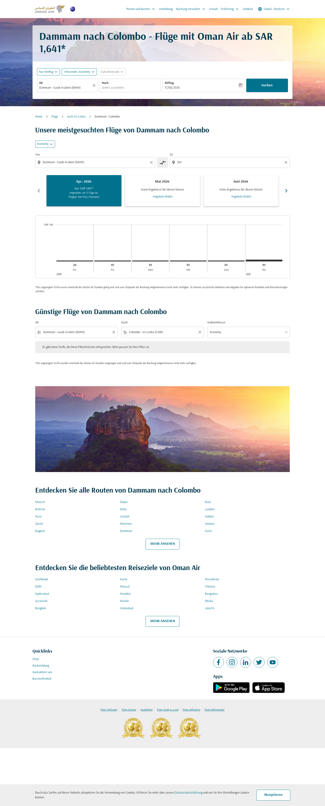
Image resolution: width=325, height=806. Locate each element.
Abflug (169, 83)
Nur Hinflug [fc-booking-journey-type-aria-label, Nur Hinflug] (46, 72)
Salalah (124, 516)
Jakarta (209, 608)
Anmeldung (166, 9)
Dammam (126, 531)
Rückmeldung (40, 665)
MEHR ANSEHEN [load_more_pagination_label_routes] (162, 544)
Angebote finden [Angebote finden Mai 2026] (163, 196)
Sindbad (248, 9)
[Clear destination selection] (287, 162)
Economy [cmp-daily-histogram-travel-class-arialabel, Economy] (43, 144)
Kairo (208, 531)
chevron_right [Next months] (286, 190)
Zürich (39, 524)
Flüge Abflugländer (214, 710)
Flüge (54, 116)
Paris (38, 516)
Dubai (124, 502)
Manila (124, 601)
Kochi (123, 579)
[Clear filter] (113, 332)
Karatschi (41, 601)
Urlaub (213, 9)
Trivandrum (212, 579)
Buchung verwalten (191, 9)
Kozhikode (41, 579)
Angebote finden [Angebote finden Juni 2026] (241, 196)
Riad (208, 502)
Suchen (267, 85)
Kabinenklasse (216, 322)
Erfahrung (231, 9)
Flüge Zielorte (129, 710)
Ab (41, 83)
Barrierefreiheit (41, 679)
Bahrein (40, 509)
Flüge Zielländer (108, 710)
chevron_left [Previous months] (38, 190)
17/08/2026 (172, 87)
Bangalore (211, 594)
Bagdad (40, 531)
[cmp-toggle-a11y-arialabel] (162, 162)
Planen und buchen (141, 9)
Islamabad (126, 608)
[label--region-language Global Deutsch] (274, 9)
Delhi (38, 586)
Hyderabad (42, 594)
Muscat (40, 502)
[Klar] (95, 85)
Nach (105, 83)
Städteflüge (146, 710)
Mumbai (125, 594)
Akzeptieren (273, 795)
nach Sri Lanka (76, 116)
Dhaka (209, 601)
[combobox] (65, 87)
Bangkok (40, 608)
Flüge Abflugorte (191, 710)
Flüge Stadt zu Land (167, 710)
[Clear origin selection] (152, 162)
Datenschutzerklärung (188, 792)
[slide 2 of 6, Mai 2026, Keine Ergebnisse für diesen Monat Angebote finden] (162, 190)
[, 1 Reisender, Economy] (77, 72)
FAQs (35, 659)
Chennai (210, 586)
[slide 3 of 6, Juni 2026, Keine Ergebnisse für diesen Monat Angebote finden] (241, 190)
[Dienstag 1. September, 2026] (264, 260)
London (209, 509)
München (126, 524)
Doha (123, 509)
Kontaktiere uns (42, 672)
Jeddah (209, 516)
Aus (37, 154)
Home (38, 116)
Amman (209, 524)
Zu (171, 154)
